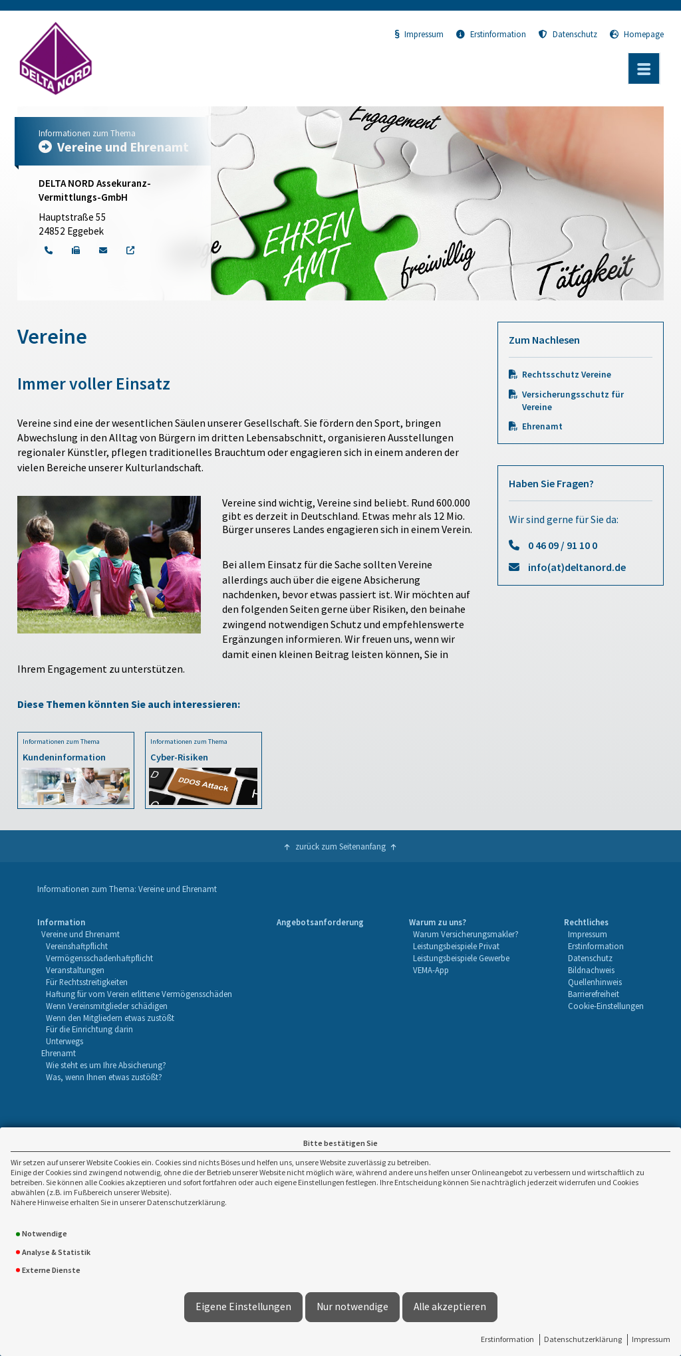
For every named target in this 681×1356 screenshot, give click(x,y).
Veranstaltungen (75, 969)
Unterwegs (64, 1041)
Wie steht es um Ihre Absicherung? (106, 1065)
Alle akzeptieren (450, 1306)
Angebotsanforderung (320, 922)
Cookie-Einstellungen (606, 1005)
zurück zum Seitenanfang (340, 846)
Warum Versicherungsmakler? (466, 934)
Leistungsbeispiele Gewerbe (461, 958)
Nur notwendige (352, 1306)
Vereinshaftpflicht (77, 946)
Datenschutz (568, 34)
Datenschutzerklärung (583, 1339)
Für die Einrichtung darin (89, 1029)
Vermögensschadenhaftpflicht (99, 958)
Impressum (651, 1339)
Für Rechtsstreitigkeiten (87, 981)
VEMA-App (431, 969)
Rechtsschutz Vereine (566, 374)
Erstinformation (507, 1339)
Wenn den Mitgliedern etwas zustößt (110, 1017)
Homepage (637, 34)
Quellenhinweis (595, 981)
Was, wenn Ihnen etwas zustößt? (104, 1077)
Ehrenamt (542, 426)
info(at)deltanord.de (577, 567)
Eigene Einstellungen (243, 1306)
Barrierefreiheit (593, 993)
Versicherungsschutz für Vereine (573, 401)
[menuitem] (134, 1000)
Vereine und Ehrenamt (80, 934)
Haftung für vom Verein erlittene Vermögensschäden (139, 993)
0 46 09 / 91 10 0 (562, 545)
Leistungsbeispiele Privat (456, 946)
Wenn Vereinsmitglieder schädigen (107, 1005)
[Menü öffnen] (644, 68)
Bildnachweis (591, 969)
